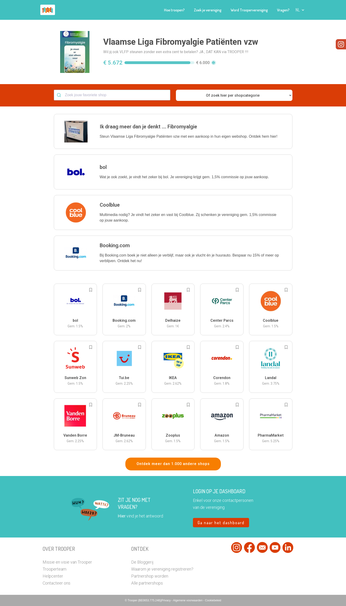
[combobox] (112, 95)
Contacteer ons (56, 583)
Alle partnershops (147, 583)
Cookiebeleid (213, 600)
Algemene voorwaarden (188, 600)
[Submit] (59, 95)
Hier (122, 516)
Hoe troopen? (174, 10)
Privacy (166, 600)
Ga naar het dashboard (221, 522)
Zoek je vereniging (207, 10)
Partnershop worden (149, 576)
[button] (300, 9)
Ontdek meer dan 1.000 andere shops (173, 464)
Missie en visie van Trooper (67, 562)
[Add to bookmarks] (90, 290)
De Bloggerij (142, 562)
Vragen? (283, 10)
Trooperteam (54, 569)
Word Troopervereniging (249, 10)
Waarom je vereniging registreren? (162, 569)
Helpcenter (53, 576)
